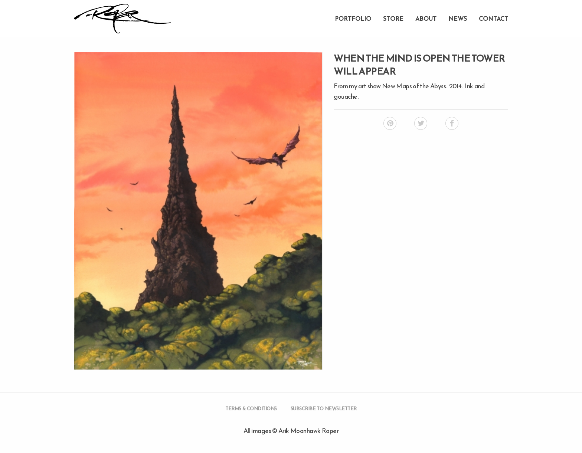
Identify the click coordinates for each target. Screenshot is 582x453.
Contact (493, 18)
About (425, 18)
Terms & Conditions (251, 408)
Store (393, 18)
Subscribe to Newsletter (324, 408)
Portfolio (353, 18)
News (457, 18)
